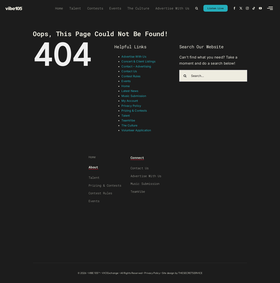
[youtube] (260, 8)
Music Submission (133, 96)
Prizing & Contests (134, 110)
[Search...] (213, 76)
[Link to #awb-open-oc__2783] (270, 8)
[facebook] (234, 8)
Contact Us (129, 71)
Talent (125, 115)
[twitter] (240, 8)
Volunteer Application (136, 130)
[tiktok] (253, 8)
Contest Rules (130, 76)
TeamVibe (128, 120)
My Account (129, 101)
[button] (196, 8)
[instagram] (247, 8)
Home (125, 86)
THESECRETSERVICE (190, 273)
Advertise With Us (133, 56)
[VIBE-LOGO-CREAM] (14, 8)
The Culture (129, 125)
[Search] (185, 76)
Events (126, 81)
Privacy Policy (131, 106)
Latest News (129, 91)
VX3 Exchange (110, 273)
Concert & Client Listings (138, 61)
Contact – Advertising (136, 66)
